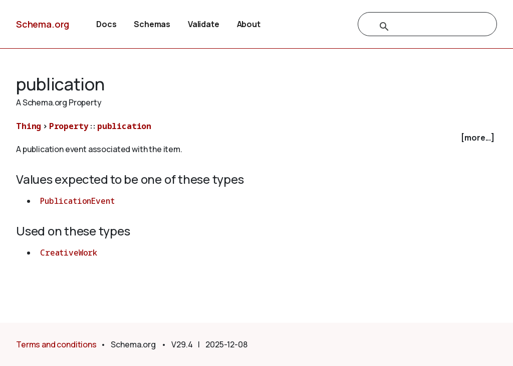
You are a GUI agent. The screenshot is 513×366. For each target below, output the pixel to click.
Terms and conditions (56, 344)
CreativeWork (68, 252)
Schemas (152, 24)
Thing (28, 126)
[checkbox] (256, 138)
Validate (203, 24)
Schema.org (42, 24)
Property (69, 126)
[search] (416, 27)
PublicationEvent (77, 200)
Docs (106, 24)
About (249, 24)
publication (124, 126)
